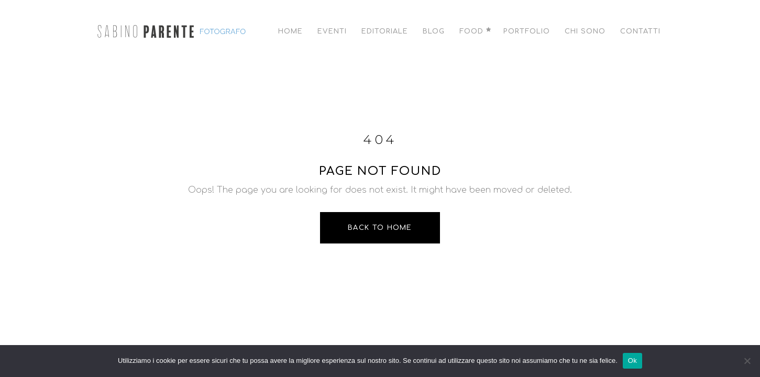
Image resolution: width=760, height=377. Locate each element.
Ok (632, 360)
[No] (747, 361)
